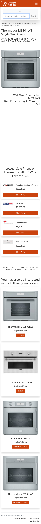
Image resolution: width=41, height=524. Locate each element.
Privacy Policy (33, 518)
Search (33, 16)
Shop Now (20, 195)
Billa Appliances (22, 242)
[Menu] (36, 3)
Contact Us (34, 521)
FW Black (19, 203)
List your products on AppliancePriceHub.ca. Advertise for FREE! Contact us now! (20, 268)
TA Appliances (21, 222)
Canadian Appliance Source (27, 185)
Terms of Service (19, 518)
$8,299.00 (20, 188)
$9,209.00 (20, 226)
